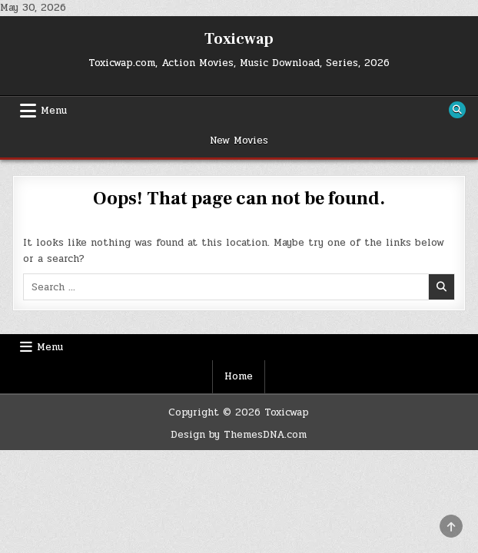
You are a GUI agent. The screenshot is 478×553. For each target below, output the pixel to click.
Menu (54, 110)
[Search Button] (457, 109)
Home (238, 376)
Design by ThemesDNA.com (239, 434)
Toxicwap (239, 39)
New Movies (239, 140)
